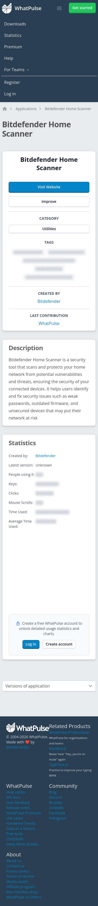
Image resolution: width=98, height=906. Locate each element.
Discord (55, 797)
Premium (13, 47)
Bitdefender (48, 301)
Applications (26, 108)
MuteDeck (57, 748)
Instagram (57, 818)
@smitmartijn (17, 747)
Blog (53, 792)
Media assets (17, 881)
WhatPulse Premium (23, 812)
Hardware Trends (21, 823)
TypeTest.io (58, 764)
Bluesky (55, 802)
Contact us (15, 865)
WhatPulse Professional (69, 732)
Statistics (12, 35)
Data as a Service (20, 828)
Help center (16, 792)
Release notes (18, 807)
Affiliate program (20, 886)
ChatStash (15, 838)
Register (12, 82)
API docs (13, 797)
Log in (10, 94)
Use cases (14, 818)
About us (13, 860)
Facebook (57, 812)
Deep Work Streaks (22, 844)
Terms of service (20, 876)
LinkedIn (56, 807)
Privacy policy (17, 871)
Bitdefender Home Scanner (68, 108)
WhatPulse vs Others (24, 897)
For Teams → (17, 69)
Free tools (14, 833)
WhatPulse (49, 323)
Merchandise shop (22, 891)
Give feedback (18, 802)
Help (8, 58)
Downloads (15, 24)
